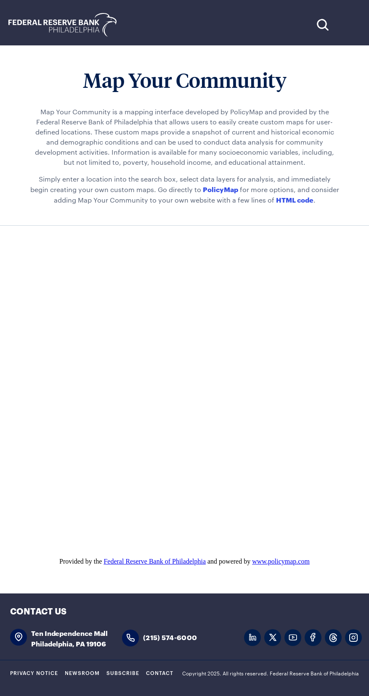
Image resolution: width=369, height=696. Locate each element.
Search (322, 24)
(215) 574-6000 (170, 637)
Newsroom (82, 672)
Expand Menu (348, 24)
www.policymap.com (281, 561)
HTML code (294, 199)
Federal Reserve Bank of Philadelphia (66, 25)
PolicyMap (220, 189)
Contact (159, 672)
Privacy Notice (34, 672)
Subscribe (122, 672)
